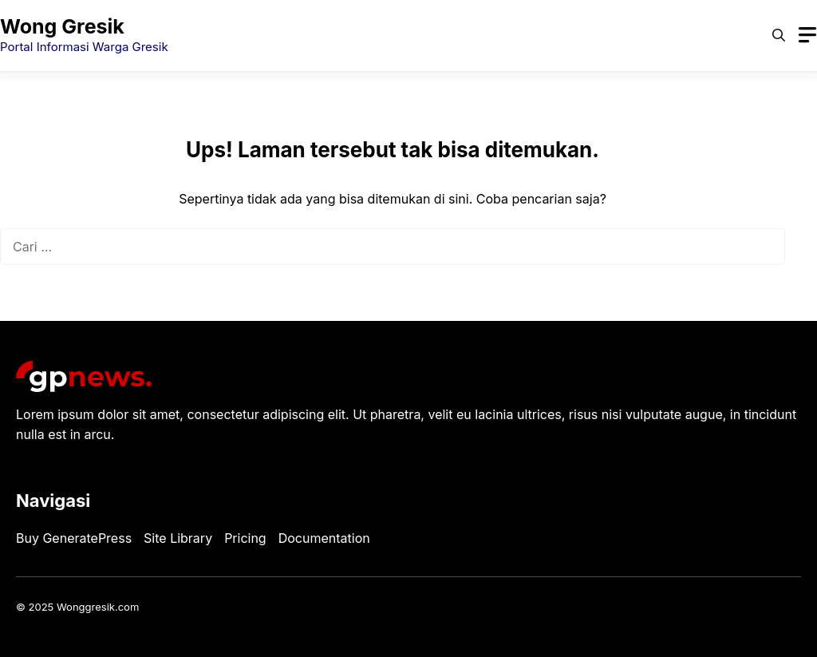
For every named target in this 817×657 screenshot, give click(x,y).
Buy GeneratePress (74, 538)
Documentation (324, 538)
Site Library (178, 538)
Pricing (245, 538)
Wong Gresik (62, 26)
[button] (778, 35)
